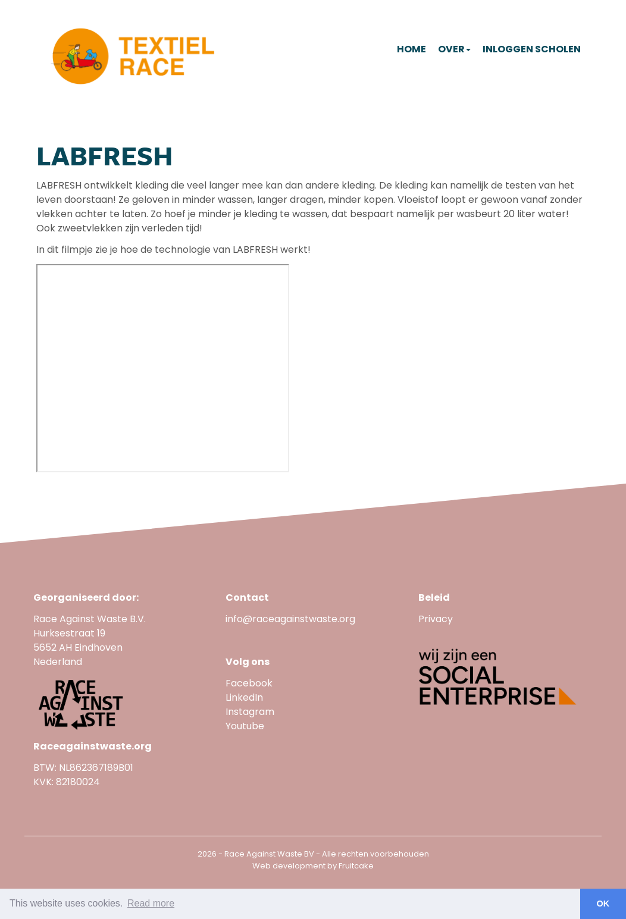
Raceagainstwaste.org (92, 746)
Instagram (250, 712)
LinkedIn (244, 697)
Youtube (246, 726)
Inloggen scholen (532, 49)
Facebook (249, 683)
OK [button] (603, 903)
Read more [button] (150, 903)
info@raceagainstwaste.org (290, 619)
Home (411, 49)
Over (454, 49)
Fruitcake (356, 865)
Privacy (435, 619)
